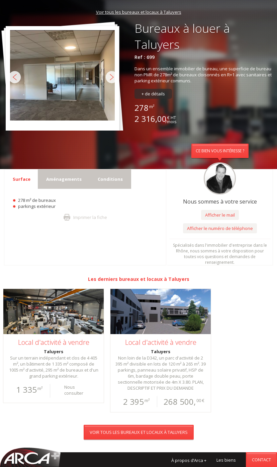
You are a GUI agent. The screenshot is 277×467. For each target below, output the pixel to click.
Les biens (226, 460)
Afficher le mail (220, 215)
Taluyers (178, 279)
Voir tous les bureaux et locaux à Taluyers (138, 12)
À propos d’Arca (188, 460)
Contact (261, 460)
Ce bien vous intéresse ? (220, 151)
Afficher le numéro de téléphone (220, 228)
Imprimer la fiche (90, 217)
